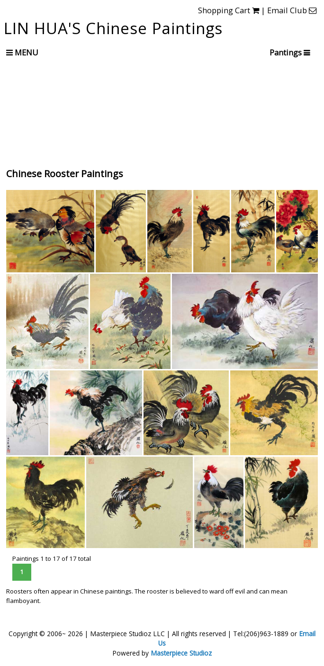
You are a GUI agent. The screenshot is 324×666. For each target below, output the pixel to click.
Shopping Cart (228, 10)
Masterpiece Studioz (181, 652)
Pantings (286, 52)
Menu (22, 52)
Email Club (291, 10)
